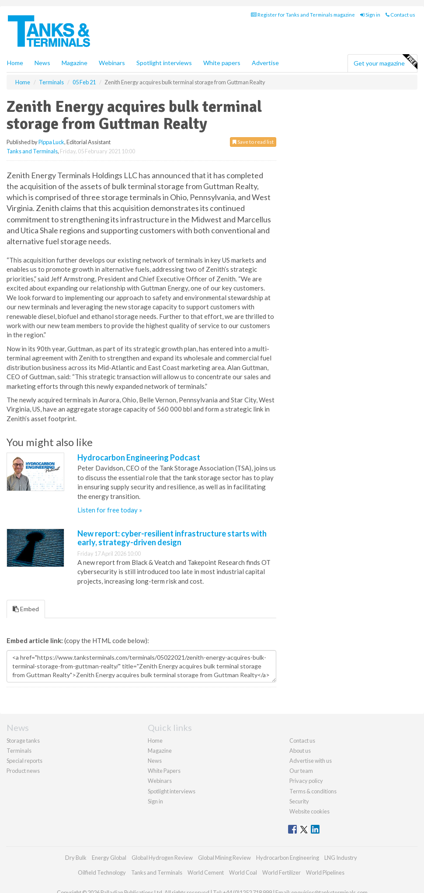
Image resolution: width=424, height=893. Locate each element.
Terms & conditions (313, 791)
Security (299, 801)
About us (300, 750)
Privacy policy (306, 780)
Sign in (370, 14)
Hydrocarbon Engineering (287, 857)
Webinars (112, 62)
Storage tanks (23, 740)
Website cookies (309, 811)
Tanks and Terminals (32, 151)
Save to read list (253, 141)
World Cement (206, 872)
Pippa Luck (51, 141)
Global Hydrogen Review (162, 857)
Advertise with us (310, 760)
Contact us (400, 14)
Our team (301, 770)
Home (15, 62)
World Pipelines (325, 872)
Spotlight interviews (164, 62)
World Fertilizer (281, 872)
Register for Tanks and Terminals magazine (303, 14)
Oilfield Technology (102, 872)
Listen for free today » (109, 510)
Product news (23, 770)
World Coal (243, 872)
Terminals (19, 750)
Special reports (24, 760)
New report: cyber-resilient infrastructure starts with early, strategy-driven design (172, 538)
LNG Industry (340, 857)
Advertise (265, 62)
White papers (221, 62)
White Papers (164, 770)
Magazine (74, 62)
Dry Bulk (76, 857)
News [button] (42, 62)
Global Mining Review (224, 857)
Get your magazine (385, 62)
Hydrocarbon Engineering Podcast (138, 457)
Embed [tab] (26, 609)
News (155, 760)
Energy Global (109, 857)
